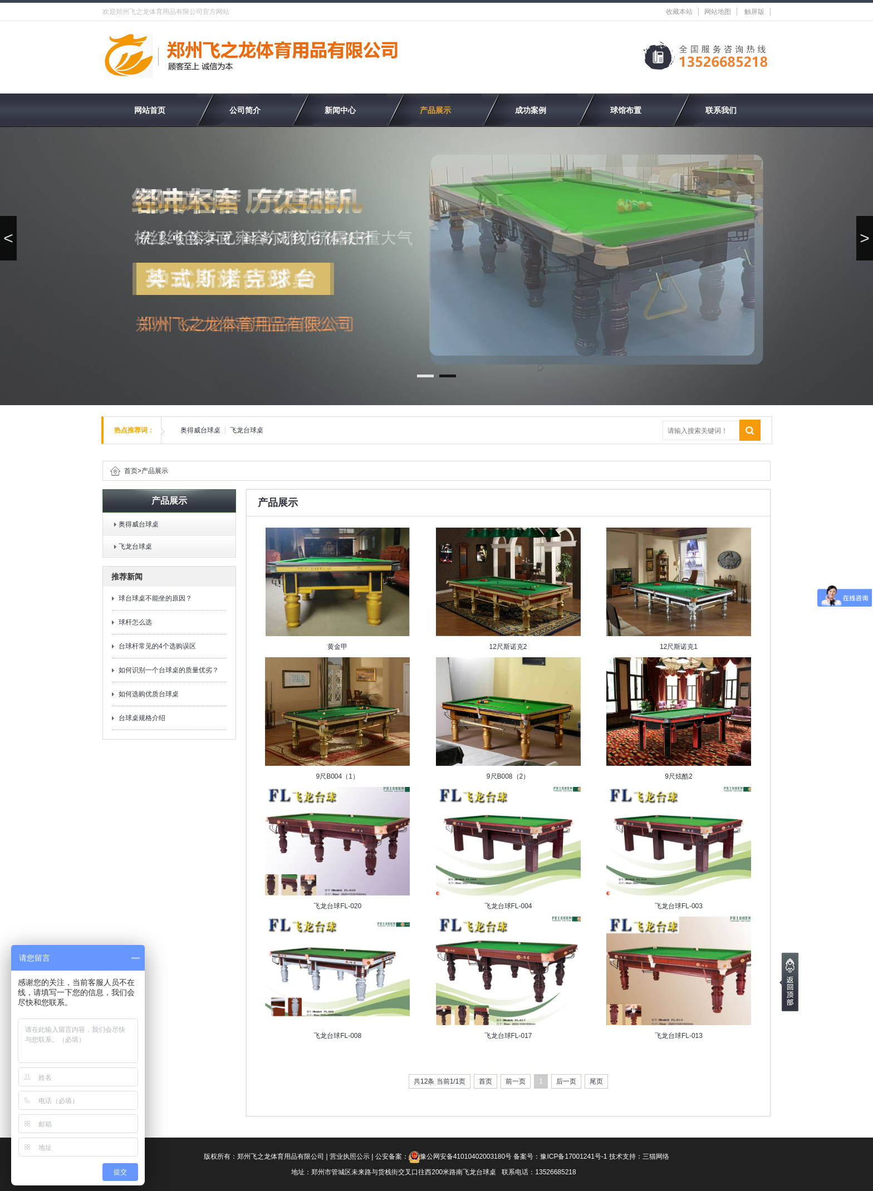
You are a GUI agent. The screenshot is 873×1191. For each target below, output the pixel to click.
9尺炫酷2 (678, 776)
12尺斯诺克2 (508, 647)
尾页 (596, 1081)
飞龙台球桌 (246, 430)
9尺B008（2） (508, 776)
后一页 (566, 1081)
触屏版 (754, 12)
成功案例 (530, 110)
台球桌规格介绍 (142, 718)
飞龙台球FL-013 (679, 1036)
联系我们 (721, 110)
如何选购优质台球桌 (149, 694)
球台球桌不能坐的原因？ (155, 598)
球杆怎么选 (135, 622)
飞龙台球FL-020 (337, 906)
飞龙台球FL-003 (679, 906)
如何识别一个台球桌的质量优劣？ (169, 670)
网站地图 (717, 12)
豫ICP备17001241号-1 (573, 1156)
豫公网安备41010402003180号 (466, 1156)
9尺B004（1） (337, 776)
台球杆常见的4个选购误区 (157, 646)
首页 (131, 471)
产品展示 (435, 110)
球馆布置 (625, 110)
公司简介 (245, 110)
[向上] (788, 982)
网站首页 (149, 110)
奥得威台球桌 (200, 430)
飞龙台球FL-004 (508, 906)
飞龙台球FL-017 (508, 1036)
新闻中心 (340, 110)
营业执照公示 (350, 1156)
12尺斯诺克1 (679, 647)
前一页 (516, 1081)
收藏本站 (679, 12)
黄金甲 (337, 647)
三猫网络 (656, 1156)
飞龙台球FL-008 (337, 1036)
